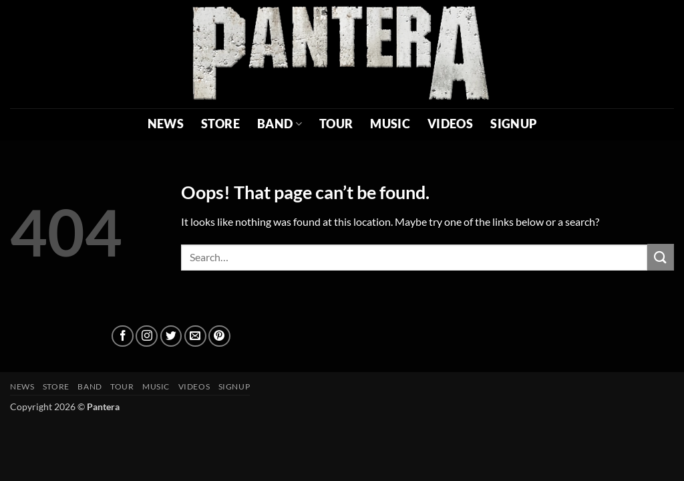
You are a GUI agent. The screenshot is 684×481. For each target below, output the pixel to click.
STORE (220, 124)
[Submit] (660, 257)
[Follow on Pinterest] (219, 336)
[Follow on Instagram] (147, 336)
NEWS (166, 124)
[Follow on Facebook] (123, 336)
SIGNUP (513, 124)
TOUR (336, 124)
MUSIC (390, 124)
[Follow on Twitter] (171, 336)
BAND (279, 124)
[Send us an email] (195, 336)
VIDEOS (450, 124)
